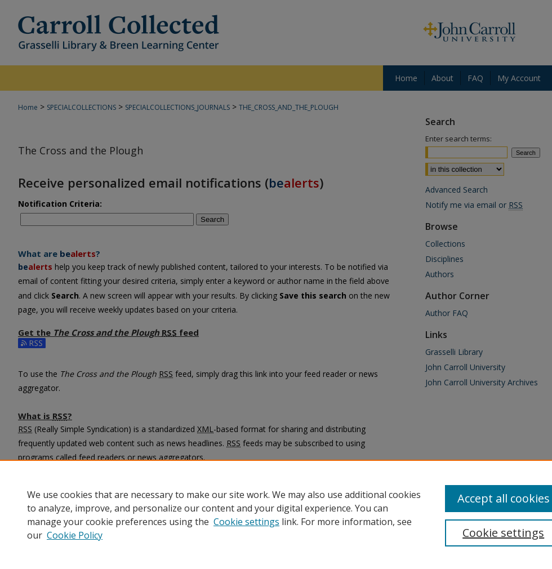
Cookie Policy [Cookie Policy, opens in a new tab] (75, 535)
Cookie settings (246, 521)
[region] (276, 514)
